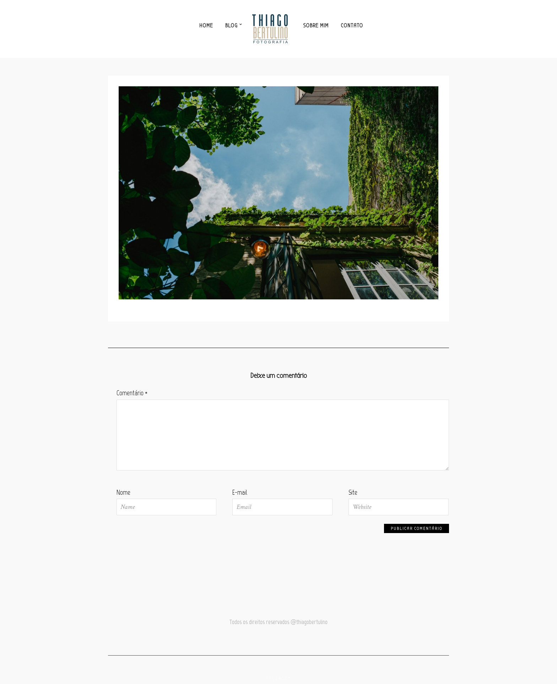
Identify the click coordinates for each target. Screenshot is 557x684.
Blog (231, 25)
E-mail (239, 492)
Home (206, 25)
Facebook (278, 678)
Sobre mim (316, 25)
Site (352, 492)
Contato (352, 25)
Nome (123, 492)
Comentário (132, 393)
